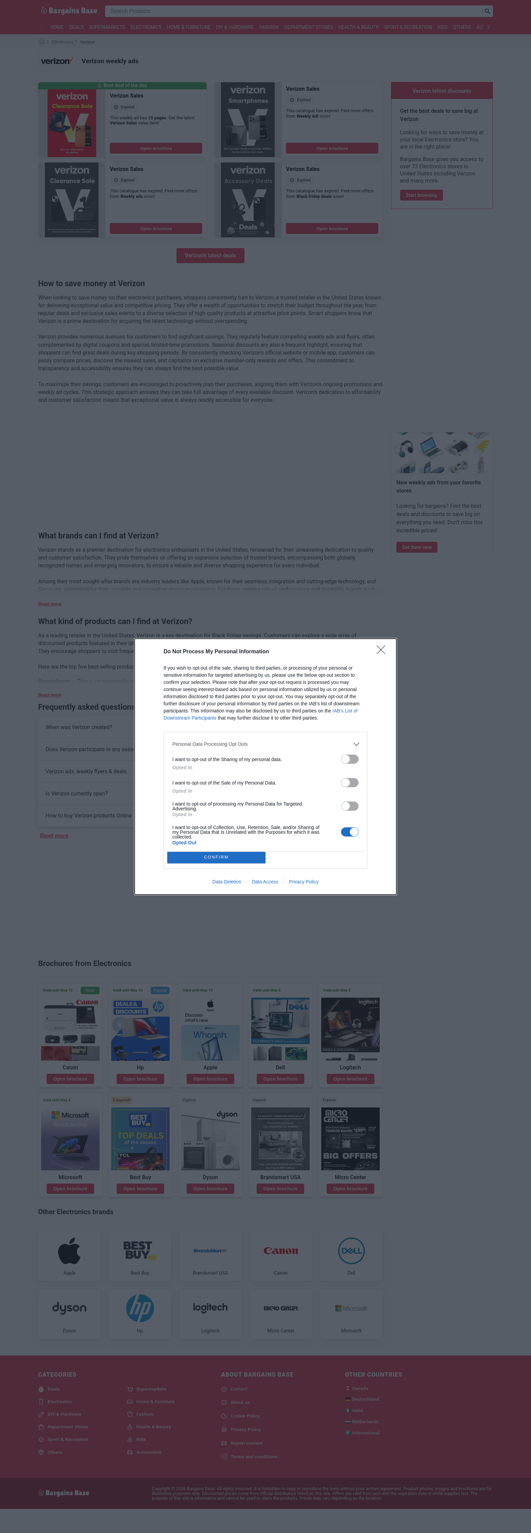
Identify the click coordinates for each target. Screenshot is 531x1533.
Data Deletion (226, 881)
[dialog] (265, 767)
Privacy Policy (304, 881)
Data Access (265, 881)
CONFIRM (216, 857)
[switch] (350, 759)
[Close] (383, 651)
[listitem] (265, 744)
